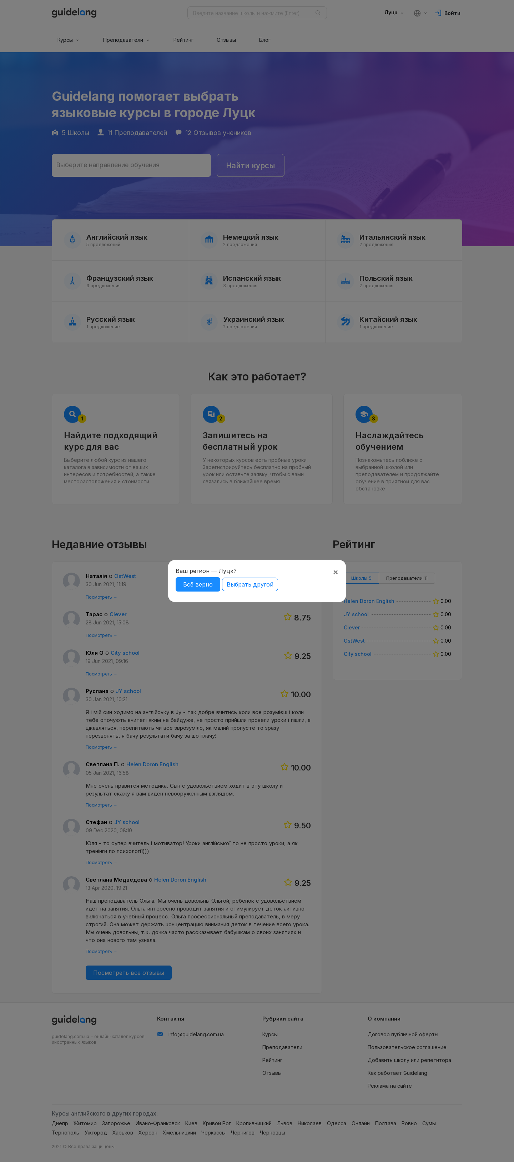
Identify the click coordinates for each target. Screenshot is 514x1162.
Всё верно (198, 584)
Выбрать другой (250, 584)
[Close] (335, 572)
